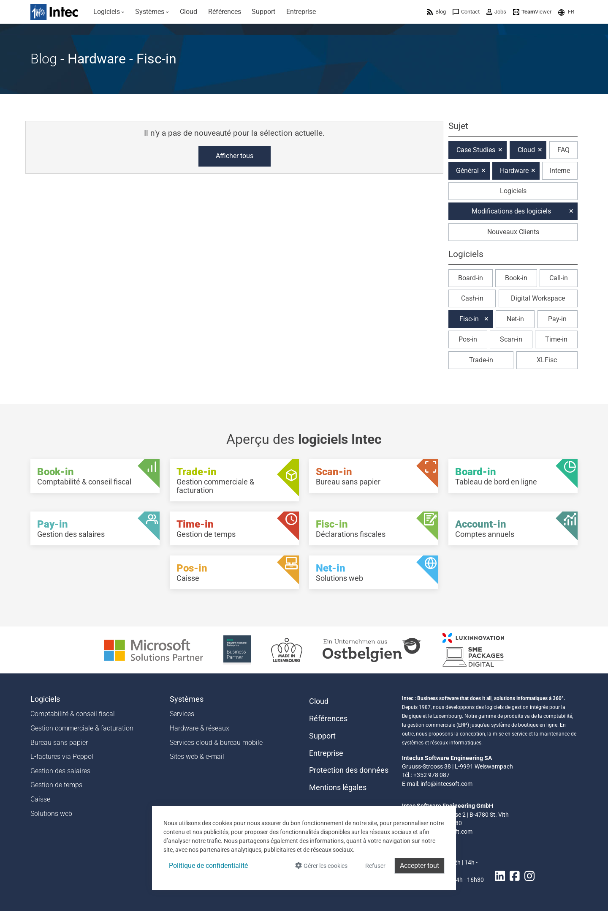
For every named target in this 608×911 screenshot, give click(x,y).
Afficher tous (234, 156)
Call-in (558, 278)
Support (322, 736)
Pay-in (557, 319)
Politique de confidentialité (208, 866)
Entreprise (326, 753)
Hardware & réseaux (199, 728)
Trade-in (481, 360)
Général (467, 171)
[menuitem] (109, 12)
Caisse (40, 799)
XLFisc (547, 360)
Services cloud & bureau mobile (216, 743)
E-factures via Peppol (61, 756)
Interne (560, 171)
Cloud (526, 150)
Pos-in (468, 339)
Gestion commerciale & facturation (81, 728)
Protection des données (348, 770)
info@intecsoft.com (446, 783)
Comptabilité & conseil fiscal (72, 714)
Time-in (556, 339)
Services (182, 714)
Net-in (515, 319)
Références (328, 718)
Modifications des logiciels (511, 211)
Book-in (516, 278)
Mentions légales (337, 787)
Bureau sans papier (59, 743)
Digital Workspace (538, 298)
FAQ (563, 150)
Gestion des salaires (60, 771)
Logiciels (513, 191)
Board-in (470, 278)
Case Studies (475, 150)
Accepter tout (419, 866)
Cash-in (472, 298)
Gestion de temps (56, 785)
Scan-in (511, 339)
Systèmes (187, 699)
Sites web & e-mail (197, 756)
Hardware (514, 171)
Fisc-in (469, 319)
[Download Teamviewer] (532, 11)
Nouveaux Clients (513, 232)
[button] (566, 11)
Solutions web (51, 814)
